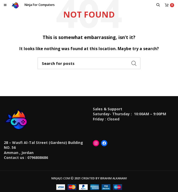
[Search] (89, 63)
